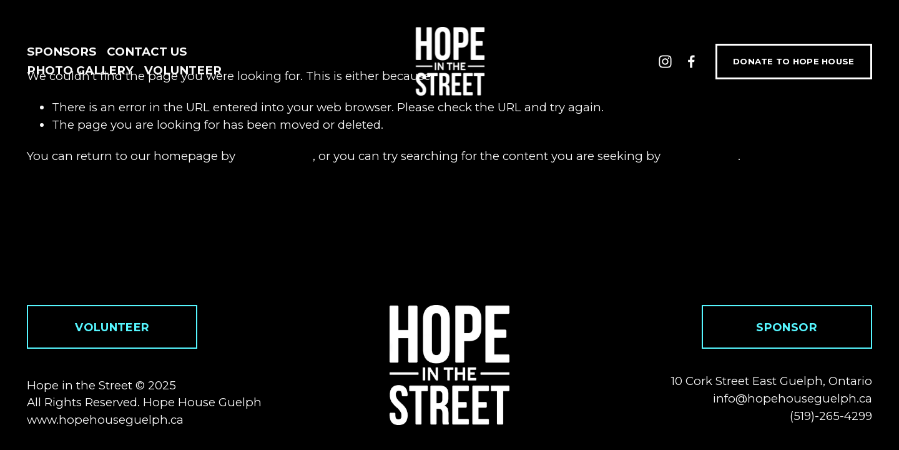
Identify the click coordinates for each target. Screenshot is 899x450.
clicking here (275, 156)
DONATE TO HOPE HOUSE (793, 61)
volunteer (112, 327)
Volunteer (183, 70)
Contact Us (147, 51)
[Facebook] (691, 61)
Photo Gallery (80, 70)
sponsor (786, 327)
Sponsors (61, 51)
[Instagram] (665, 61)
